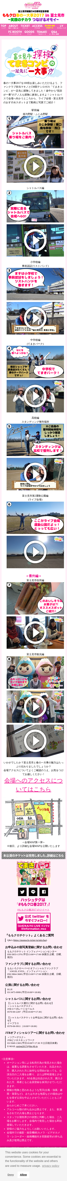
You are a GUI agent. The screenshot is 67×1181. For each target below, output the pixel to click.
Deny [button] (11, 1174)
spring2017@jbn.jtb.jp (27, 1046)
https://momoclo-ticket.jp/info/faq (30, 940)
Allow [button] (23, 1174)
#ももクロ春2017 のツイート (34, 909)
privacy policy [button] (50, 1165)
